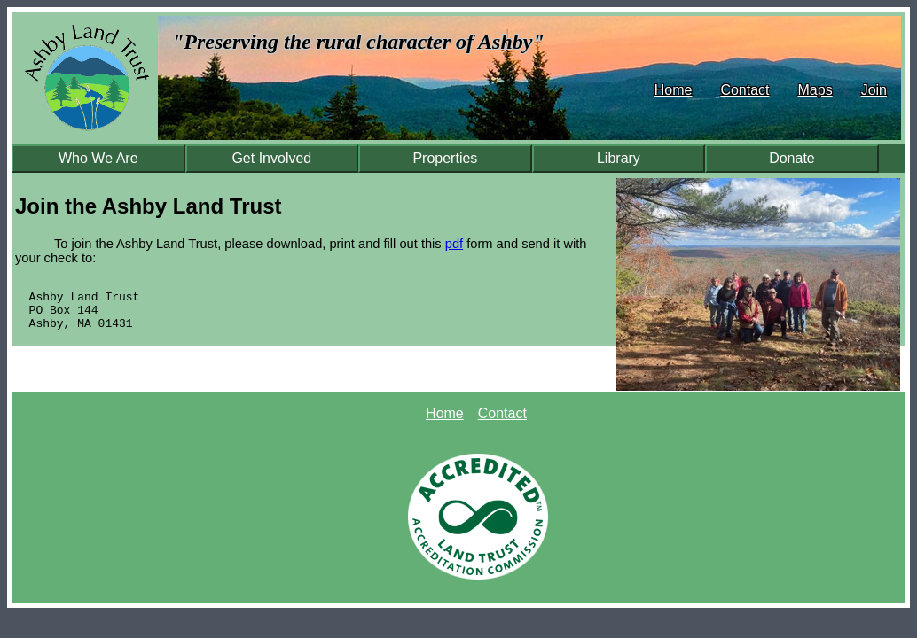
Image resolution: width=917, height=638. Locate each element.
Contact (744, 89)
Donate (792, 158)
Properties (444, 158)
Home (673, 89)
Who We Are (98, 158)
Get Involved (271, 158)
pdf (454, 244)
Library (618, 158)
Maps (815, 89)
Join (874, 89)
